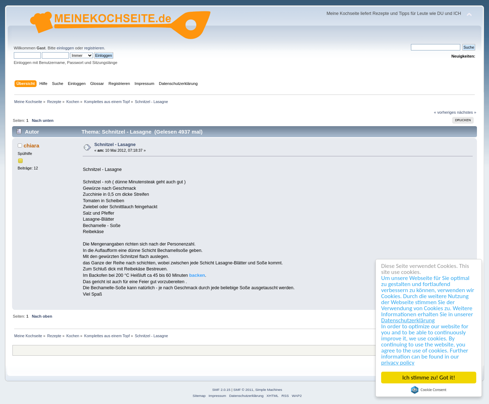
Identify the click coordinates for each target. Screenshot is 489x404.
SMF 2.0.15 (221, 390)
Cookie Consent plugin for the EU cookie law (428, 390)
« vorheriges (445, 112)
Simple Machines (268, 390)
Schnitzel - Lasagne (115, 144)
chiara (31, 145)
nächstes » (466, 112)
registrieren (94, 48)
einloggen (65, 48)
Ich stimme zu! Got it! (428, 377)
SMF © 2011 (243, 390)
